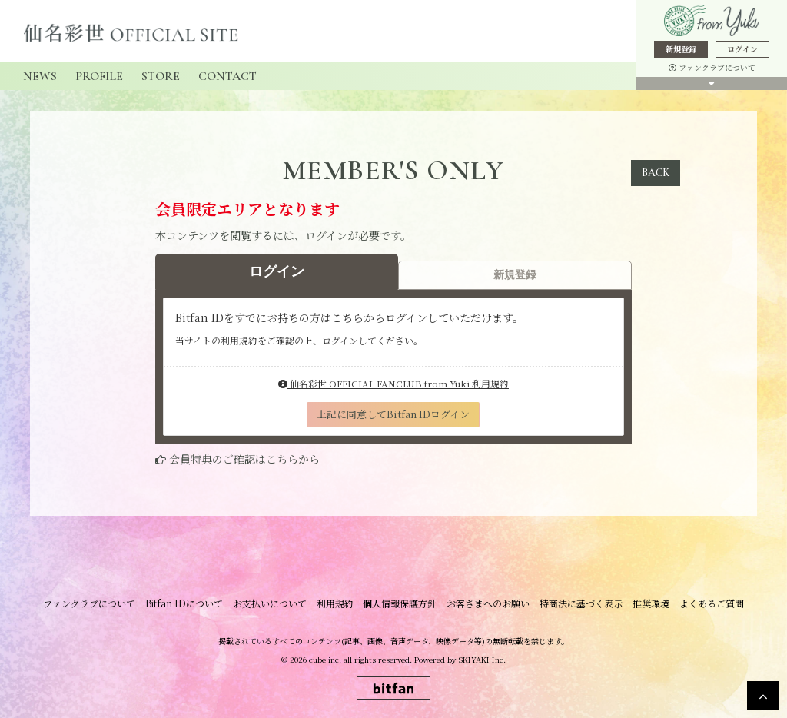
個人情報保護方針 (400, 603)
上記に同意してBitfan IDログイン (393, 414)
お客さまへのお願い (485, 603)
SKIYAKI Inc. (482, 658)
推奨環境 (644, 603)
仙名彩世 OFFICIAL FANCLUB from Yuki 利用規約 (393, 383)
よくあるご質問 (702, 603)
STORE (160, 76)
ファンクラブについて (712, 67)
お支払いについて (273, 603)
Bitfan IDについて (190, 603)
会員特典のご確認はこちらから (244, 459)
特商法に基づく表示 (576, 603)
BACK (655, 172)
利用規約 (336, 603)
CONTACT (227, 76)
